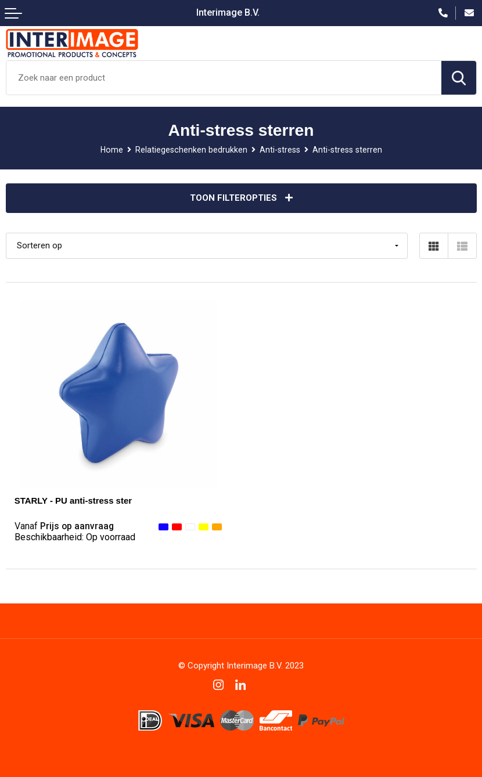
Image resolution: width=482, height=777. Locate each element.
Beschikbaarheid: (75, 537)
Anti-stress (280, 149)
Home (111, 149)
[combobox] (223, 78)
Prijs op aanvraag (64, 526)
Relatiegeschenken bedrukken (191, 149)
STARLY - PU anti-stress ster (73, 500)
